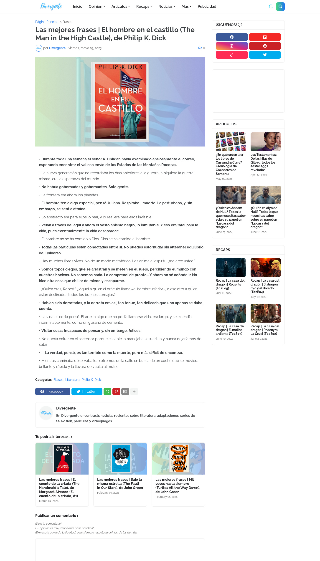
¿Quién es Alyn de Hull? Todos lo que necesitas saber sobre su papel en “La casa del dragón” (264, 217)
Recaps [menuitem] (142, 6)
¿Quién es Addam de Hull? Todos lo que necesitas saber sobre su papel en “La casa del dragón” (231, 217)
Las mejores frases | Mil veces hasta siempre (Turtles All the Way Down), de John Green (177, 486)
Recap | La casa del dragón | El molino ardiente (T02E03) (230, 330)
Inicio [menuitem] (77, 6)
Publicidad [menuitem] (207, 6)
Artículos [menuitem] (119, 6)
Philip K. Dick (91, 380)
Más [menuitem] (185, 6)
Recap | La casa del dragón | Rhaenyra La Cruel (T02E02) (265, 330)
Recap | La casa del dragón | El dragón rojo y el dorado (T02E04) (265, 286)
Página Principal (47, 21)
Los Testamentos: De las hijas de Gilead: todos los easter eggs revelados (264, 162)
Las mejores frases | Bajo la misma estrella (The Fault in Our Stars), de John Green (120, 484)
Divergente (66, 408)
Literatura (72, 380)
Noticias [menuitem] (165, 6)
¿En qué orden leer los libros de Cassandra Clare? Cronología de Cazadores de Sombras (229, 164)
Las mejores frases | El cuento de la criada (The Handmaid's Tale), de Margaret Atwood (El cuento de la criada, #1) (59, 488)
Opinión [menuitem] (95, 6)
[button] (271, 6)
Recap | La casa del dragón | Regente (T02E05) (230, 284)
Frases (67, 21)
